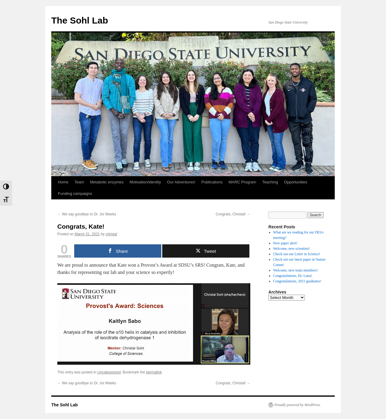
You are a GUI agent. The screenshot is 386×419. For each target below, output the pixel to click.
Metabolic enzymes (106, 182)
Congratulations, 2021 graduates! (297, 281)
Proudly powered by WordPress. (297, 405)
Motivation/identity (145, 182)
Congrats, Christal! (233, 214)
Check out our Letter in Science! (296, 254)
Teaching (270, 182)
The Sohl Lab (79, 20)
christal (111, 234)
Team (79, 182)
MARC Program (242, 182)
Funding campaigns (75, 193)
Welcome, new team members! (295, 270)
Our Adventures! (181, 182)
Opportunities (295, 182)
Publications (212, 182)
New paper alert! (285, 243)
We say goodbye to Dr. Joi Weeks (86, 214)
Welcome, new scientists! (291, 248)
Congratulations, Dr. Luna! (292, 276)
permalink (154, 372)
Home (63, 182)
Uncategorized (109, 372)
